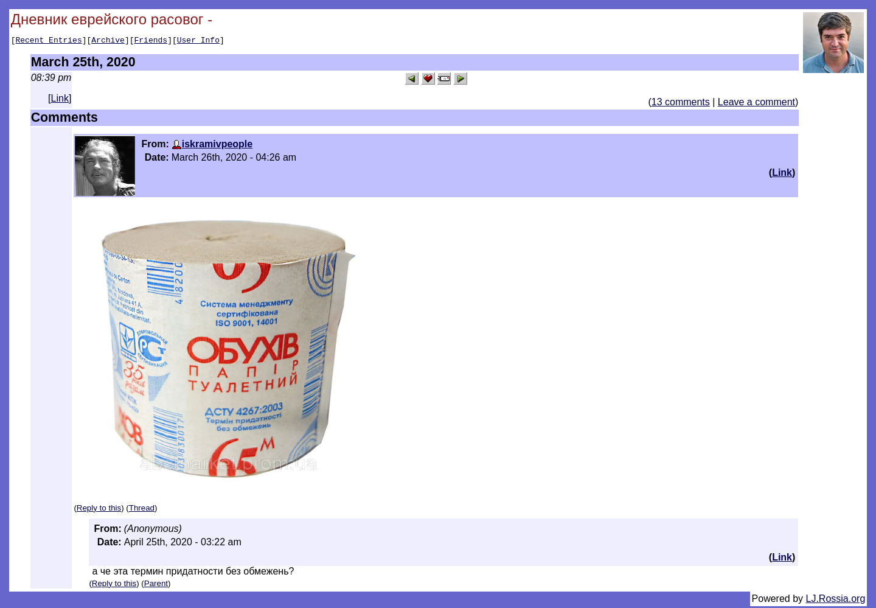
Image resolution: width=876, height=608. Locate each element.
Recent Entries (48, 41)
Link (60, 100)
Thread (142, 509)
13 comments (681, 104)
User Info (198, 41)
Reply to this (99, 509)
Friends (151, 41)
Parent (156, 585)
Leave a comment (756, 104)
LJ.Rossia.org (836, 600)
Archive (108, 41)
